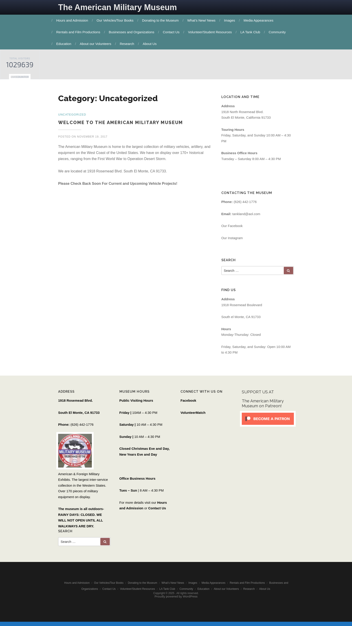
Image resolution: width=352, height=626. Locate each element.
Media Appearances (260, 20)
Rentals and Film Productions (79, 32)
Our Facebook (232, 227)
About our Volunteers (96, 44)
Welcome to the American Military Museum (120, 122)
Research (128, 44)
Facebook (188, 403)
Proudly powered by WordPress (176, 600)
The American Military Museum (117, 7)
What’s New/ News (202, 20)
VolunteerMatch (192, 415)
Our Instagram (232, 239)
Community (278, 32)
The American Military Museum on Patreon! (263, 405)
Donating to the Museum (161, 20)
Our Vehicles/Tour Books (116, 20)
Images (230, 20)
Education (65, 44)
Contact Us (172, 32)
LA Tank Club (251, 32)
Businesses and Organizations (133, 32)
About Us (151, 44)
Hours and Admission (73, 20)
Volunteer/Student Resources (211, 32)
